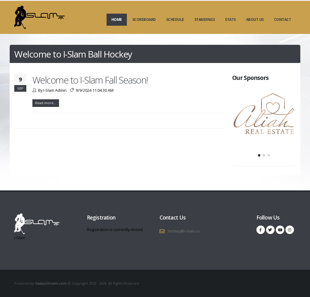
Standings (204, 19)
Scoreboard (144, 19)
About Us (255, 19)
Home (116, 19)
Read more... (45, 103)
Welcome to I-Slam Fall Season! (90, 80)
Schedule (175, 19)
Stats (230, 19)
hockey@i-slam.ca (184, 231)
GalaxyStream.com (51, 283)
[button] (259, 155)
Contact (282, 19)
